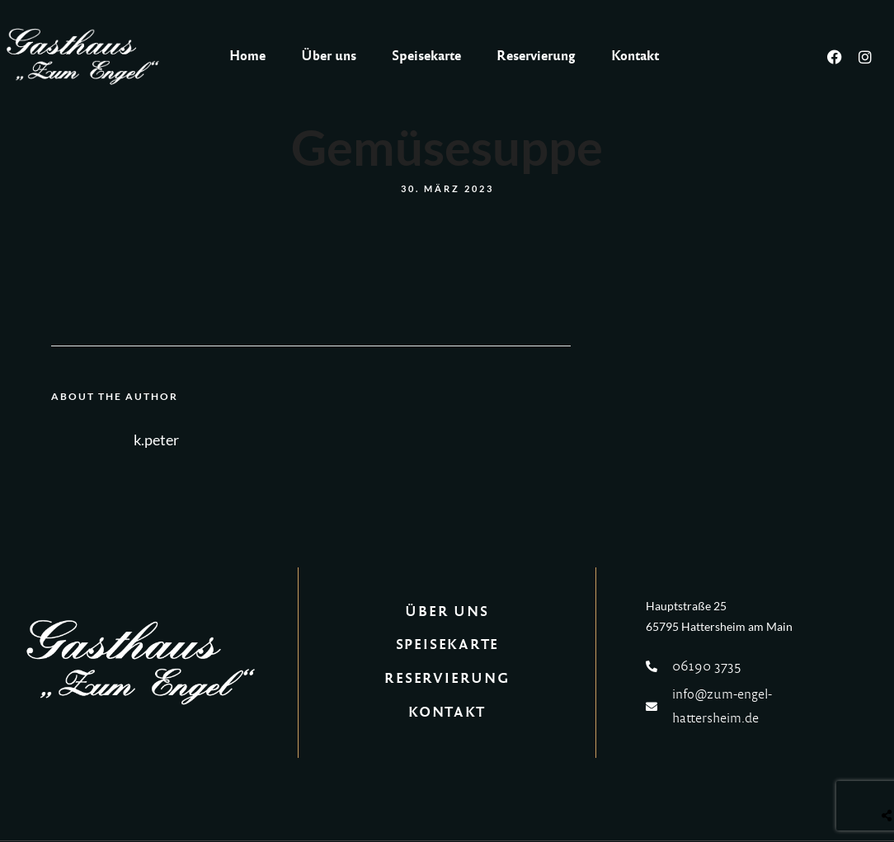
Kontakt (635, 56)
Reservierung (536, 56)
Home (247, 56)
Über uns (328, 56)
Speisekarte (426, 56)
